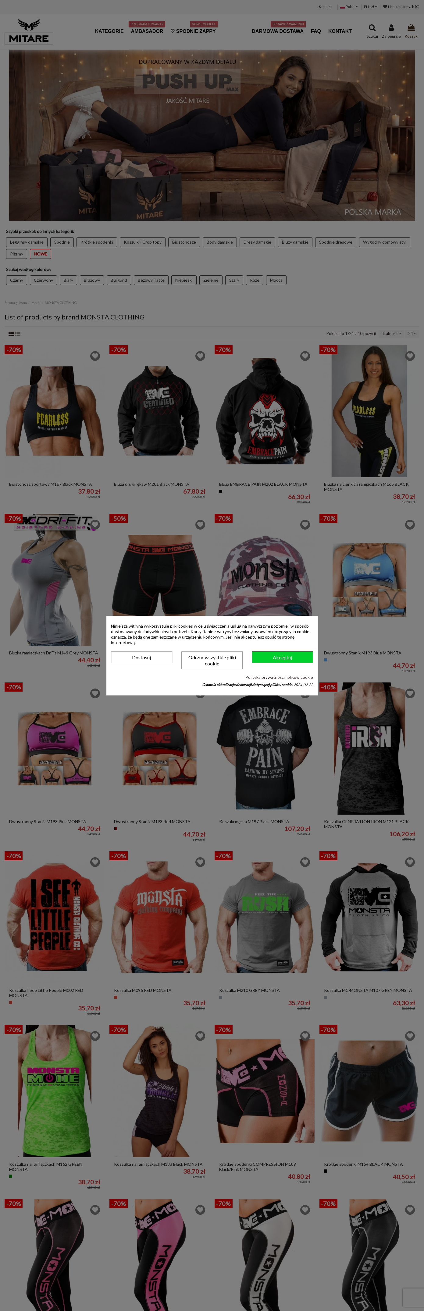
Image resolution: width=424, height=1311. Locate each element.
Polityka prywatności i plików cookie (279, 677)
